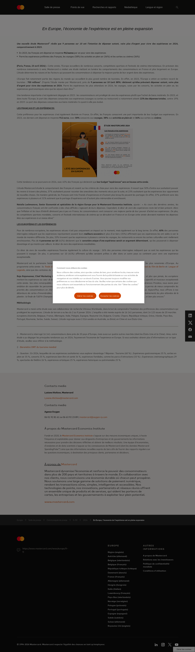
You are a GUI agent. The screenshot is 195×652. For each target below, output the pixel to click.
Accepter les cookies (109, 295)
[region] (99, 282)
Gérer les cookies (85, 295)
